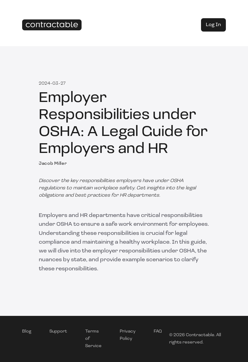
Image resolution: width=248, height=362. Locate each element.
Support (58, 331)
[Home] (52, 25)
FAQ (158, 331)
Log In (213, 24)
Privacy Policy (128, 335)
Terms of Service (93, 338)
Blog (26, 331)
